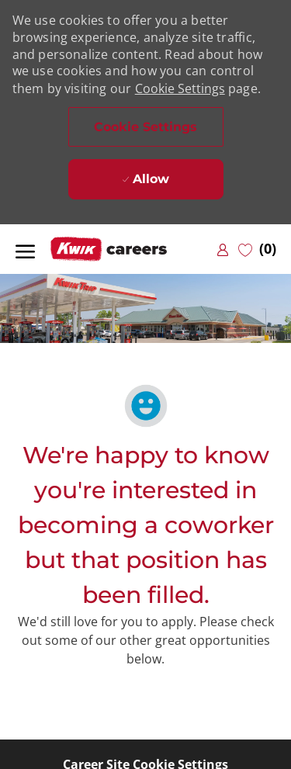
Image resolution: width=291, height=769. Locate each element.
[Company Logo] (128, 249)
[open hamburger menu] (25, 249)
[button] (145, 127)
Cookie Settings (180, 88)
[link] (223, 249)
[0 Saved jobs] (257, 249)
